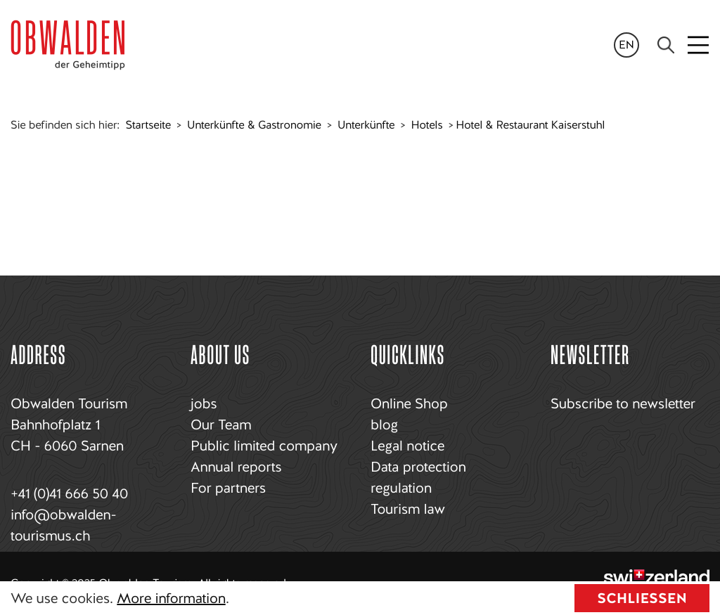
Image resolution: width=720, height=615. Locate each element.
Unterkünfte (366, 124)
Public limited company (264, 445)
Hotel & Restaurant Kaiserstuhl (530, 124)
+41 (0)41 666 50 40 (69, 493)
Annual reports (236, 467)
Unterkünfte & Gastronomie (254, 124)
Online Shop (409, 403)
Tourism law (408, 509)
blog (384, 424)
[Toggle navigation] (699, 45)
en (626, 44)
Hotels (426, 124)
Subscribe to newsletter (623, 403)
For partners (228, 488)
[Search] (665, 45)
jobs (204, 403)
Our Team (221, 424)
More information (171, 598)
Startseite (148, 124)
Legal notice (407, 445)
